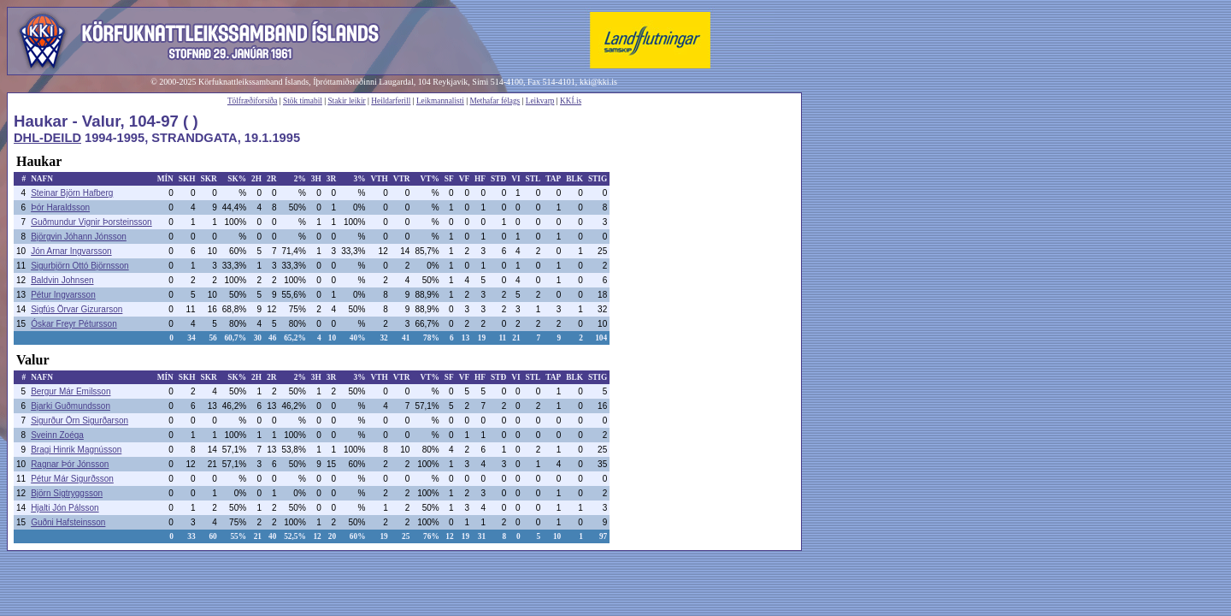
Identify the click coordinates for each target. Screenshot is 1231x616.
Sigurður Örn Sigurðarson (79, 420)
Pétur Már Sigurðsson (72, 478)
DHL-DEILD (47, 138)
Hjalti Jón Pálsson (64, 507)
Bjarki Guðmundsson (70, 406)
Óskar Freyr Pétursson (74, 324)
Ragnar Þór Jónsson (70, 464)
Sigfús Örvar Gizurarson (76, 309)
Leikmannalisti (440, 101)
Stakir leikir (346, 101)
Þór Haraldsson (60, 207)
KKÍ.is (570, 101)
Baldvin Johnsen (62, 280)
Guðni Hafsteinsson (68, 522)
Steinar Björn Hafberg (72, 193)
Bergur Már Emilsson (70, 391)
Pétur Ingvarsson (63, 294)
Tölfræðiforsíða (252, 101)
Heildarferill (390, 101)
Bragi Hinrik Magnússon (76, 449)
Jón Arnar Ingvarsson (71, 251)
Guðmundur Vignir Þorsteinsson (91, 222)
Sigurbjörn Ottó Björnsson (80, 265)
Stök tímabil (302, 101)
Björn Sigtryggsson (67, 493)
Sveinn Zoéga (57, 435)
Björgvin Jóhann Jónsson (79, 236)
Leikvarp (540, 101)
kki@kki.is (598, 81)
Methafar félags (494, 101)
